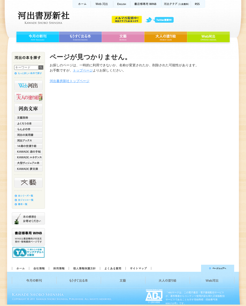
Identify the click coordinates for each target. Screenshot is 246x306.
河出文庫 (28, 108)
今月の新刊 (37, 37)
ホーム (82, 4)
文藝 (123, 37)
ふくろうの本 (28, 123)
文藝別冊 (28, 118)
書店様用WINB (145, 4)
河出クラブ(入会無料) (176, 4)
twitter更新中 (161, 20)
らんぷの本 (28, 129)
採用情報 (59, 268)
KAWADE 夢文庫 (28, 169)
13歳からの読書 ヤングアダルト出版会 (29, 252)
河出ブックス (28, 140)
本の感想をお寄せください (28, 218)
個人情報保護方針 (84, 268)
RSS (198, 4)
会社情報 (39, 268)
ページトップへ (194, 268)
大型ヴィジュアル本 (28, 163)
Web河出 (102, 4)
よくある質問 (112, 268)
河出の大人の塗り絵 (28, 97)
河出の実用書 (28, 135)
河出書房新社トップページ (69, 81)
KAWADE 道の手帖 (28, 152)
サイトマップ (138, 268)
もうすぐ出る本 (80, 37)
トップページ (83, 70)
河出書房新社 (43, 17)
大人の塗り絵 (165, 37)
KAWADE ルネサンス (28, 157)
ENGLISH (121, 4)
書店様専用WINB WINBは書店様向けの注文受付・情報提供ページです (28, 237)
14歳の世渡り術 (28, 146)
